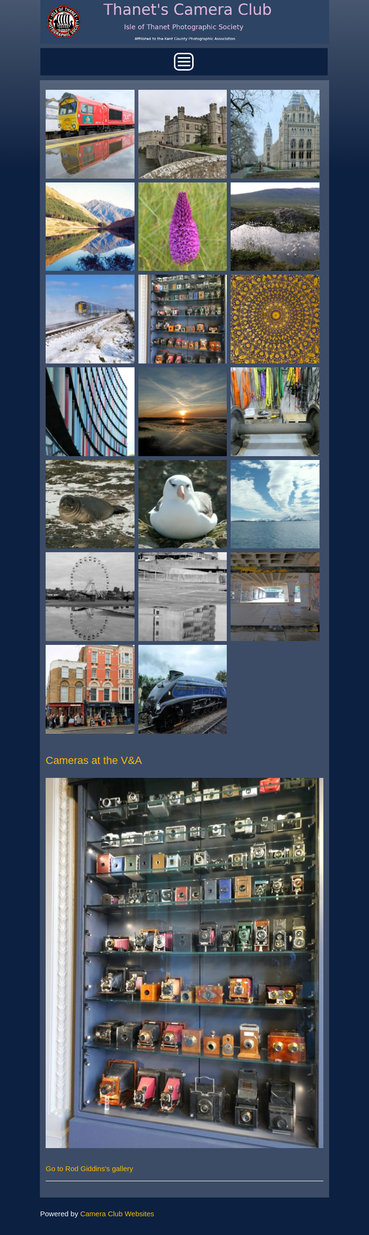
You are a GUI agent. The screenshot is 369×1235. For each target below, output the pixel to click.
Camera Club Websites (117, 1214)
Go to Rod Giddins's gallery (89, 1168)
